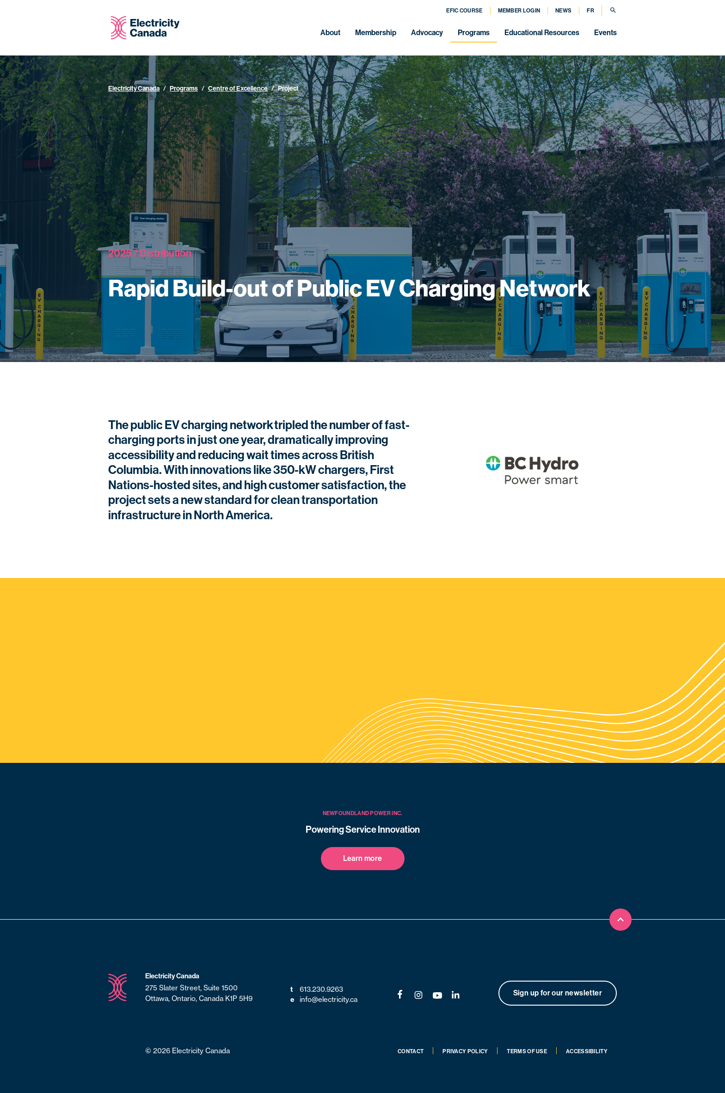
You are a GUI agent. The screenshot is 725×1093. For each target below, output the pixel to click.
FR (590, 10)
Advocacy (427, 32)
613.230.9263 (316, 989)
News (563, 10)
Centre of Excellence (238, 88)
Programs (474, 32)
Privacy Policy (465, 1051)
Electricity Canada (134, 88)
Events (605, 32)
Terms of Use (527, 1051)
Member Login (519, 10)
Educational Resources (541, 32)
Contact (411, 1051)
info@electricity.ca (323, 1000)
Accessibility (587, 1051)
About (330, 32)
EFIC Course (464, 10)
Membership (375, 32)
